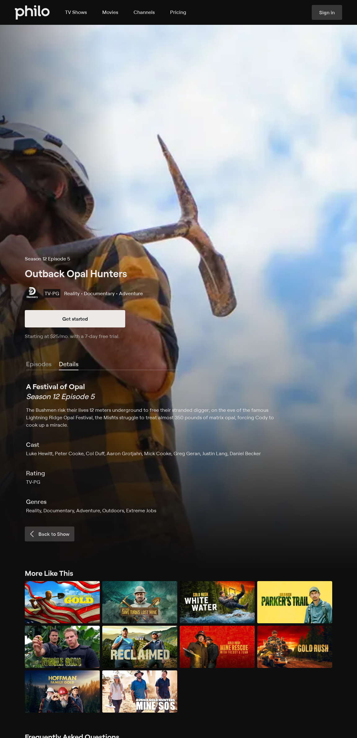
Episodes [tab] (38, 364)
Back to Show (49, 534)
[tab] (68, 364)
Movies (110, 12)
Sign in (327, 12)
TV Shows (76, 12)
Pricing (178, 12)
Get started (75, 319)
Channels (144, 12)
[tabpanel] (178, 447)
